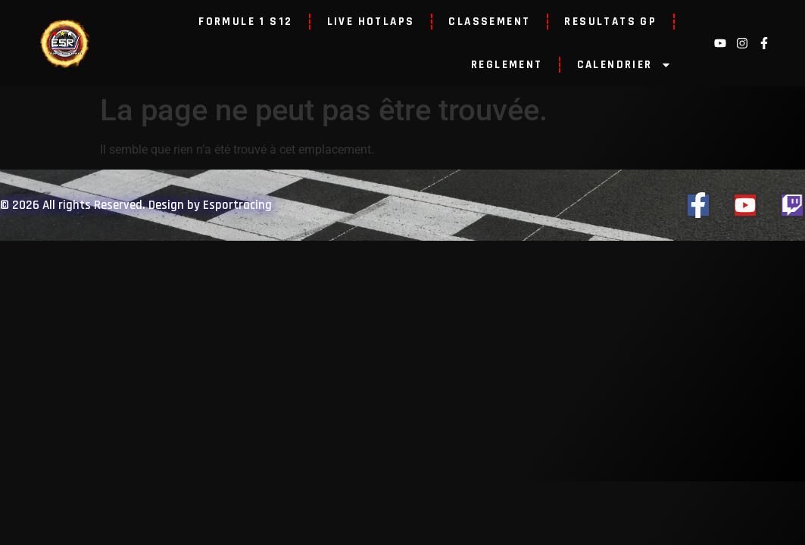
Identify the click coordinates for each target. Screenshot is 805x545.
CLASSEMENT (489, 21)
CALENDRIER (624, 64)
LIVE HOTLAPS (371, 21)
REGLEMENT (507, 65)
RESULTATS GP (610, 21)
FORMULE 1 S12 (245, 21)
